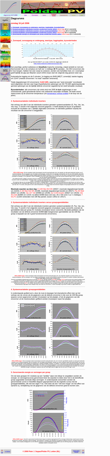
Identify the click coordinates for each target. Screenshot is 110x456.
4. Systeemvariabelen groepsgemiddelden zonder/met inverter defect (34, 32)
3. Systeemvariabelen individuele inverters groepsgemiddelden (34, 31)
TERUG (7, 451)
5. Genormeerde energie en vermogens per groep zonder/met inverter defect (36, 34)
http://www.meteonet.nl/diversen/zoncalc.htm (48, 63)
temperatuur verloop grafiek (57, 93)
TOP (2, 452)
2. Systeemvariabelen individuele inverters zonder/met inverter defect (34, 29)
